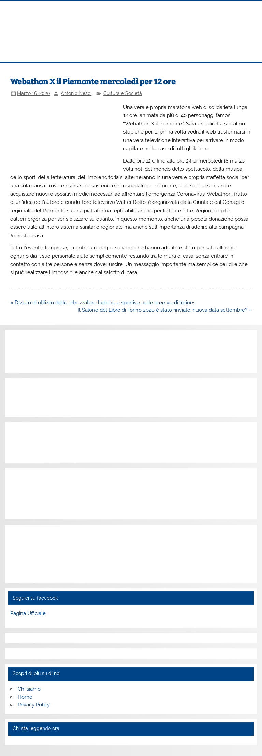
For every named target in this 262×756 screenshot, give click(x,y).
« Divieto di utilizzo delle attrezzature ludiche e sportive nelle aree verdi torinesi (103, 302)
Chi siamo (29, 689)
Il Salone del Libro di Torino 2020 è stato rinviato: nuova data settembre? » (165, 310)
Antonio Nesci (76, 93)
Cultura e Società (122, 93)
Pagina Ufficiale (28, 613)
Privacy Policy (34, 705)
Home (25, 697)
